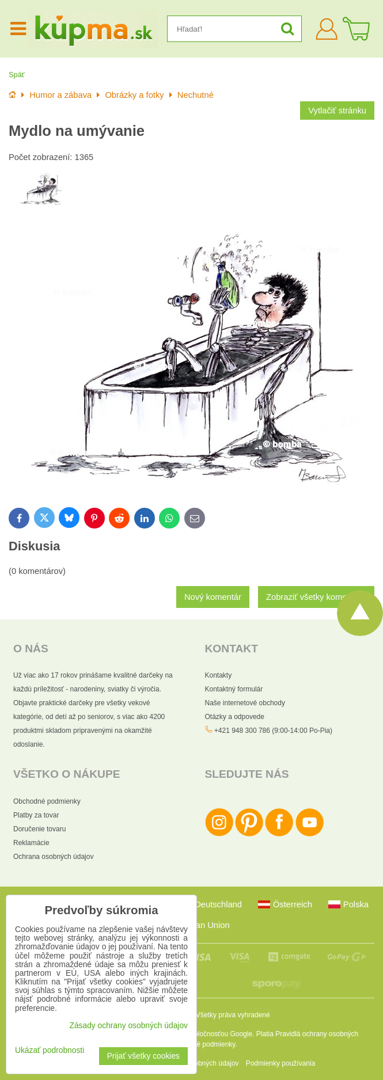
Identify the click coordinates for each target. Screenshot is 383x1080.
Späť (17, 74)
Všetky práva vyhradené (233, 1015)
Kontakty (218, 675)
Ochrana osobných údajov (53, 857)
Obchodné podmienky (47, 801)
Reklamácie (31, 843)
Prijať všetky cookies (143, 1056)
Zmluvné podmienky (205, 1044)
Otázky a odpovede (234, 717)
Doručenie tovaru (39, 829)
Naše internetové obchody (245, 703)
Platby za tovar (36, 815)
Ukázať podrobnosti (49, 1050)
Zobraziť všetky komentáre (316, 597)
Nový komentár (212, 597)
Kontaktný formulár (234, 689)
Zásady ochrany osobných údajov (128, 1025)
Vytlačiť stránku (337, 110)
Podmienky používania (281, 1063)
